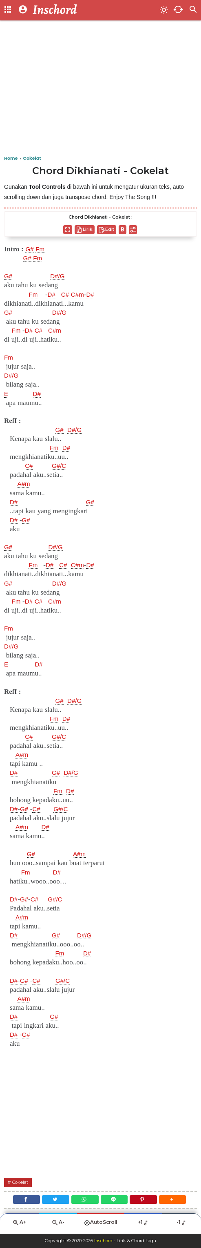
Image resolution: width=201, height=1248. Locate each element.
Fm (42, 249)
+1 (143, 1225)
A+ (19, 1226)
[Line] (115, 1200)
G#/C (61, 466)
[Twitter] (53, 1200)
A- (58, 1226)
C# (67, 295)
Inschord (103, 1241)
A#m (25, 484)
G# (30, 249)
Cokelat (22, 1182)
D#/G (59, 276)
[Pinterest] (145, 1200)
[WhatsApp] (84, 1200)
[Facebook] (22, 1200)
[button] (176, 1200)
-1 (181, 1225)
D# (53, 295)
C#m (81, 295)
